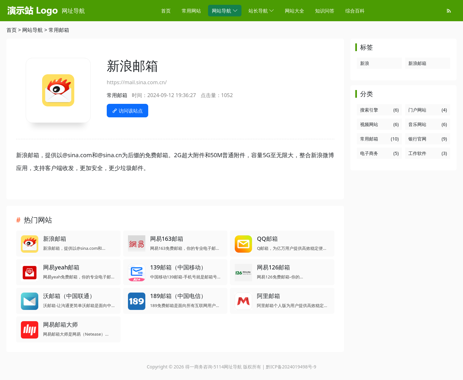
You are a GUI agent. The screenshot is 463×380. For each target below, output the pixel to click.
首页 (11, 29)
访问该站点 (127, 110)
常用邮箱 (59, 29)
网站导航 (32, 29)
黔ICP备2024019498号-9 (291, 367)
